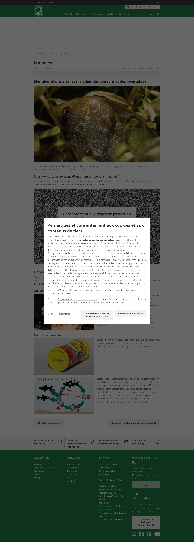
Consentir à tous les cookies (130, 313)
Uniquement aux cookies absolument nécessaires (97, 315)
